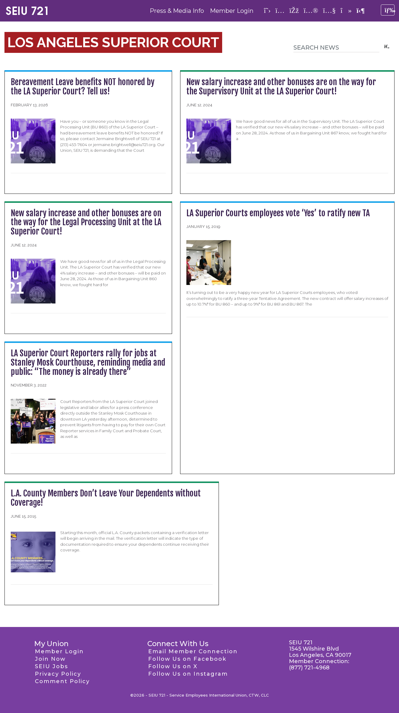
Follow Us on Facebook (187, 659)
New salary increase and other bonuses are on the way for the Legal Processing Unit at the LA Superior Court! (86, 222)
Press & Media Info (177, 10)
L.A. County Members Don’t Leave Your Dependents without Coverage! (106, 498)
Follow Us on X (172, 666)
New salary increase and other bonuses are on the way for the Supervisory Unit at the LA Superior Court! (281, 86)
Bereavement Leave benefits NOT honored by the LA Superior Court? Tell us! (82, 86)
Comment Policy (62, 681)
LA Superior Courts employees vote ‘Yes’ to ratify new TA (278, 213)
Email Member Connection (193, 651)
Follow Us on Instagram (188, 674)
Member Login (231, 10)
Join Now (50, 659)
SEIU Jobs (51, 666)
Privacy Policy (58, 674)
